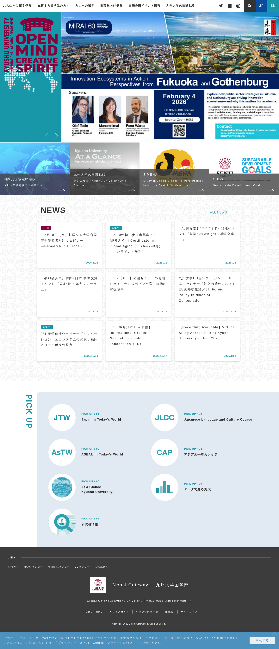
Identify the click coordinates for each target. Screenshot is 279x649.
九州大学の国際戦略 (180, 5)
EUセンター (82, 566)
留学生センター (33, 566)
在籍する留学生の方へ (54, 5)
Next (56, 135)
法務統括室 (102, 566)
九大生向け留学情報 (17, 5)
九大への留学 (85, 5)
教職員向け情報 (111, 5)
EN (273, 5)
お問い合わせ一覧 (147, 611)
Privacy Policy (92, 611)
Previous (47, 135)
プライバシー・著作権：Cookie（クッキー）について (97, 643)
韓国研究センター (59, 566)
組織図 (169, 611)
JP (261, 5)
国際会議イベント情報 (144, 5)
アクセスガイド (119, 611)
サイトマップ (189, 611)
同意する (262, 640)
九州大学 (13, 566)
